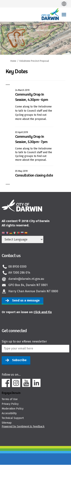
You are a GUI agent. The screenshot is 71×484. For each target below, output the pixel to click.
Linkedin (36, 383)
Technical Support (13, 418)
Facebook (6, 383)
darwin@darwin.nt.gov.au (26, 279)
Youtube (26, 383)
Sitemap (7, 422)
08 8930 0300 (17, 266)
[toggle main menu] (64, 14)
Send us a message (26, 300)
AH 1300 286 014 (19, 272)
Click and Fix (43, 312)
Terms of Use (10, 399)
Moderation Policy (12, 408)
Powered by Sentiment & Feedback (23, 426)
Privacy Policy (10, 404)
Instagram (16, 383)
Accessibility (9, 413)
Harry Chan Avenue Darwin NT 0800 (33, 291)
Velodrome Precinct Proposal (34, 61)
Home (13, 61)
